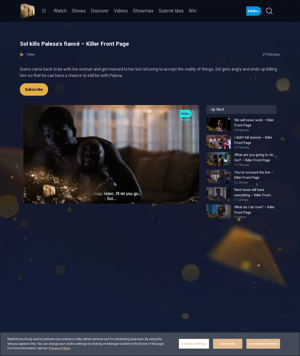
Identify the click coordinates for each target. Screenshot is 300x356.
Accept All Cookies (263, 343)
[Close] (292, 343)
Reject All (228, 343)
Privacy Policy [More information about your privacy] (59, 348)
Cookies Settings (193, 343)
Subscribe (34, 89)
